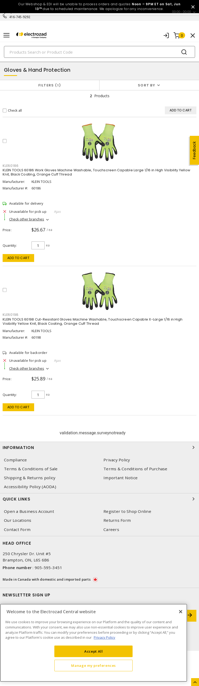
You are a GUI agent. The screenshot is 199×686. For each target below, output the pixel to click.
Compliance (15, 459)
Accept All (93, 651)
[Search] (99, 52)
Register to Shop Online (127, 511)
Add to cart (18, 258)
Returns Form (117, 520)
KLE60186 (11, 165)
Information (99, 447)
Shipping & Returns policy (29, 477)
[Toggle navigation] (7, 35)
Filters (49, 85)
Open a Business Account (29, 511)
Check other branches (26, 219)
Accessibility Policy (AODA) (30, 486)
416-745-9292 (19, 17)
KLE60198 (11, 314)
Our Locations (17, 520)
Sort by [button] (146, 85)
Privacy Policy (116, 459)
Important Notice (120, 477)
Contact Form (17, 529)
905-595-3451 (48, 567)
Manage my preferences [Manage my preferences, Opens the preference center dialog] (93, 665)
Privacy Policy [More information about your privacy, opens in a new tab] (104, 637)
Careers (111, 529)
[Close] (180, 611)
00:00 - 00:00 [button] (181, 11)
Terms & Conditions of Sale (31, 468)
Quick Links (99, 499)
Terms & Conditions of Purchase (135, 468)
